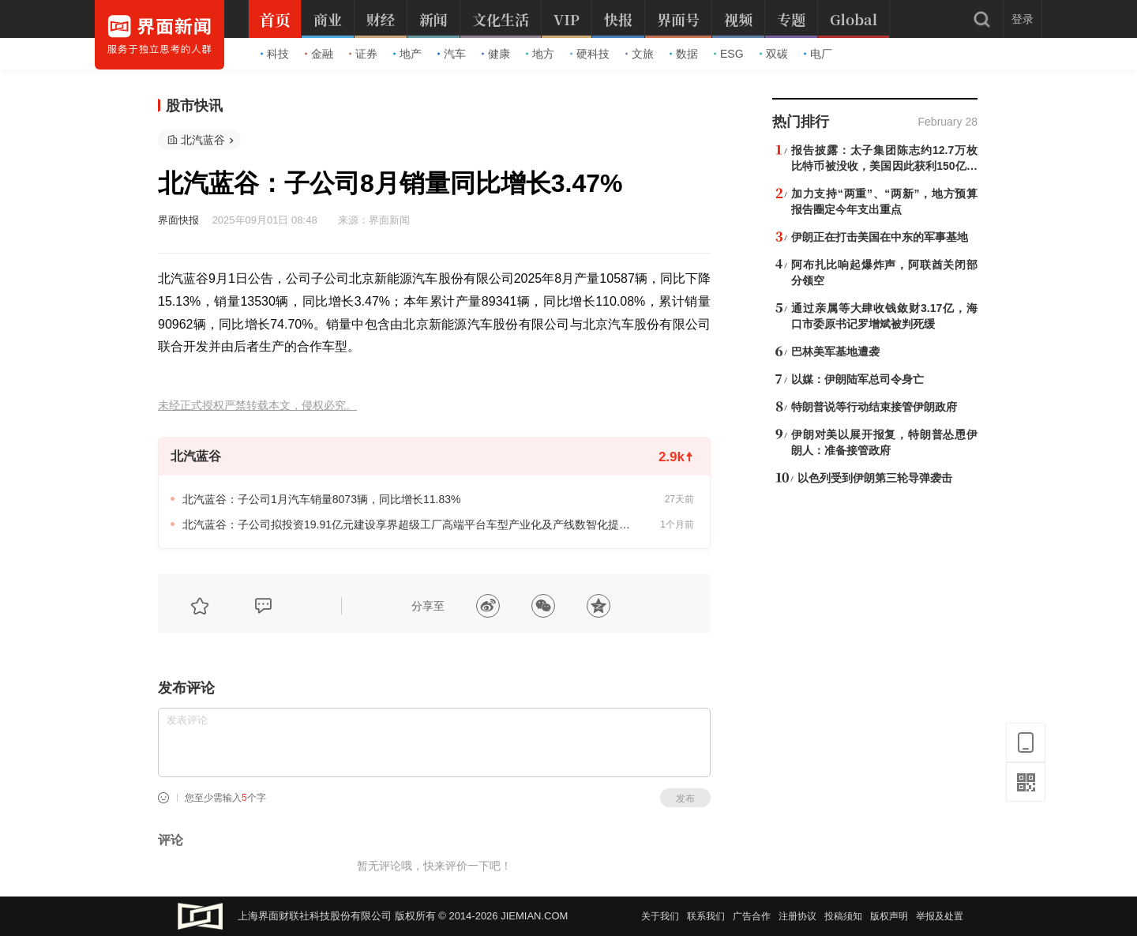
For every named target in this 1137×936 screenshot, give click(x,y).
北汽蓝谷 (203, 139)
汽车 (451, 53)
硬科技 (590, 53)
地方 (540, 53)
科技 (275, 53)
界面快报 (178, 220)
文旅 (639, 53)
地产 (407, 53)
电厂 (818, 53)
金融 (319, 53)
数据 (684, 53)
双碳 (774, 53)
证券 (363, 53)
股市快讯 (194, 106)
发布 (685, 798)
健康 (496, 53)
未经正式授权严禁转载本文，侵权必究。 (257, 406)
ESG (729, 53)
